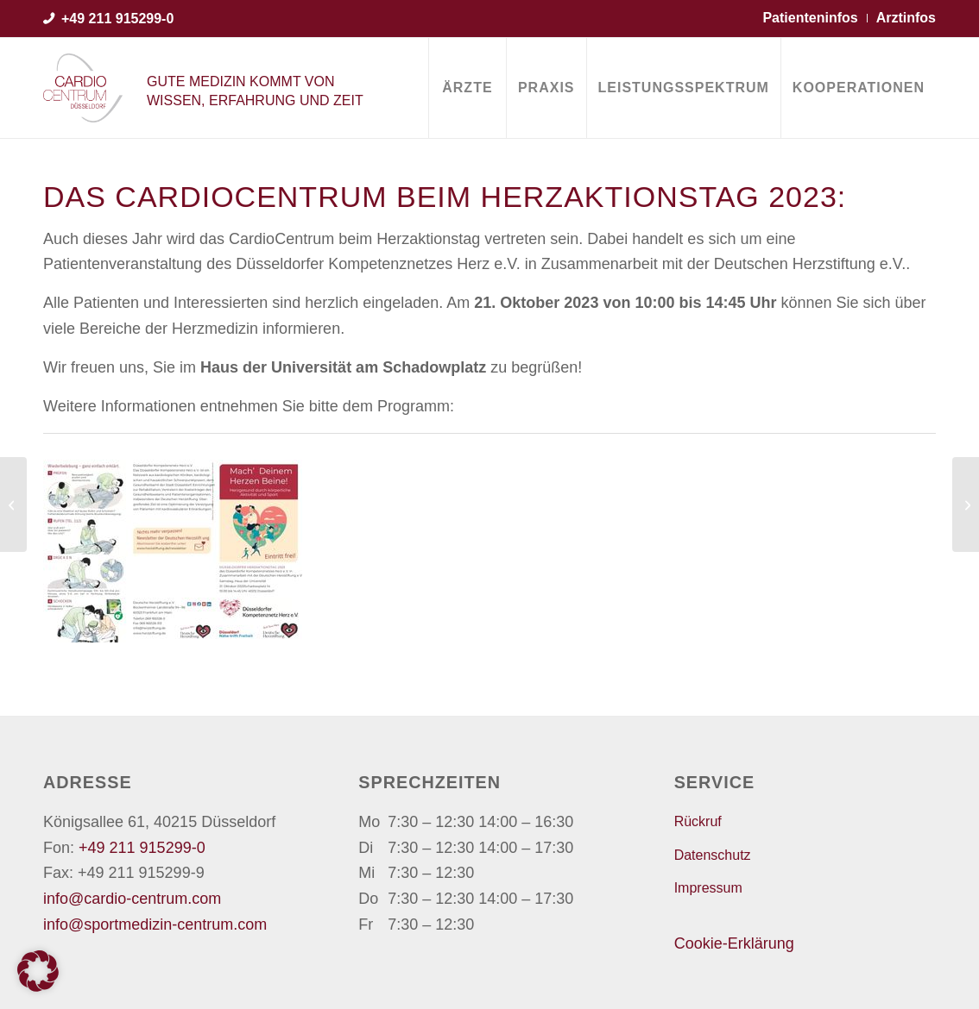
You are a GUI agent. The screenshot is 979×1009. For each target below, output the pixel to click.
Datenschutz (712, 855)
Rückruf (698, 821)
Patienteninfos (809, 17)
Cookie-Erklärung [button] (734, 943)
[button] (38, 971)
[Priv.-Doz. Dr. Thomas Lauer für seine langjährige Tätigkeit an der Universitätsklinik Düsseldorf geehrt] (965, 504)
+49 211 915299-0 (117, 18)
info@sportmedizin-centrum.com (155, 924)
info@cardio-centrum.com (132, 898)
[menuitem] (467, 88)
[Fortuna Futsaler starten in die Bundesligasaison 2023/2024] (13, 504)
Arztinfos (906, 17)
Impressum (708, 888)
